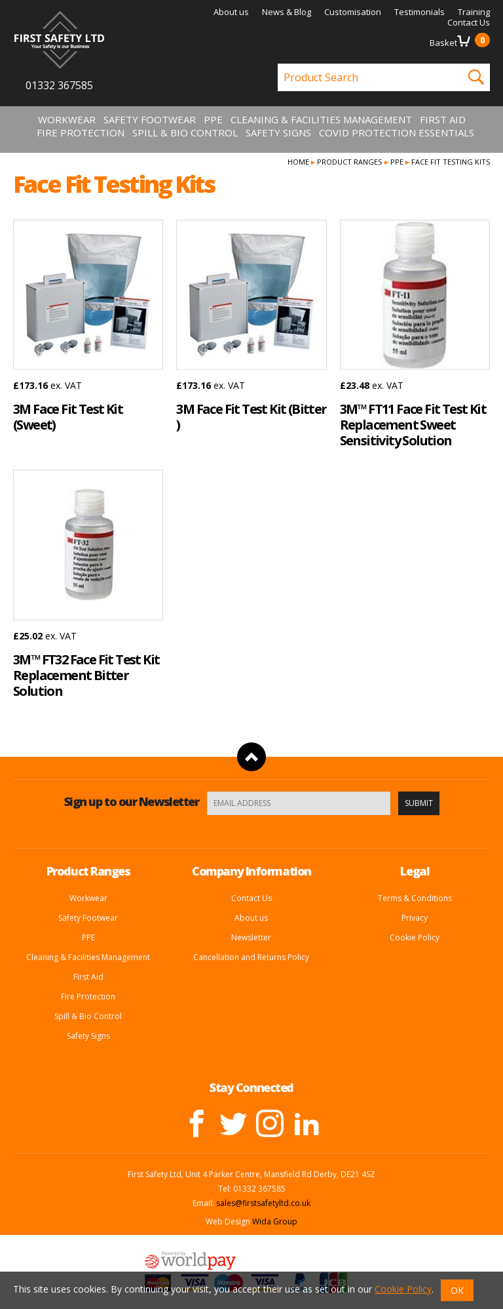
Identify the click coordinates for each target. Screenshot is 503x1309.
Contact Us (468, 22)
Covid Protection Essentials (396, 132)
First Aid (443, 119)
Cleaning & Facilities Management (321, 119)
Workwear (67, 119)
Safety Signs (278, 132)
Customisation (352, 12)
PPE (213, 119)
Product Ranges (349, 162)
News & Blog (286, 12)
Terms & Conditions (415, 898)
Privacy (414, 917)
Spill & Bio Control (185, 132)
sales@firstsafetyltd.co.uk (263, 1203)
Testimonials (419, 12)
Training (474, 12)
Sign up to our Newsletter (131, 801)
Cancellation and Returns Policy (251, 957)
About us (231, 12)
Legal (414, 871)
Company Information (251, 871)
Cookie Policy (414, 937)
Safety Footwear (149, 119)
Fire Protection (80, 132)
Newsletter (251, 937)
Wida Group (274, 1221)
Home (298, 162)
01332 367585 (59, 85)
